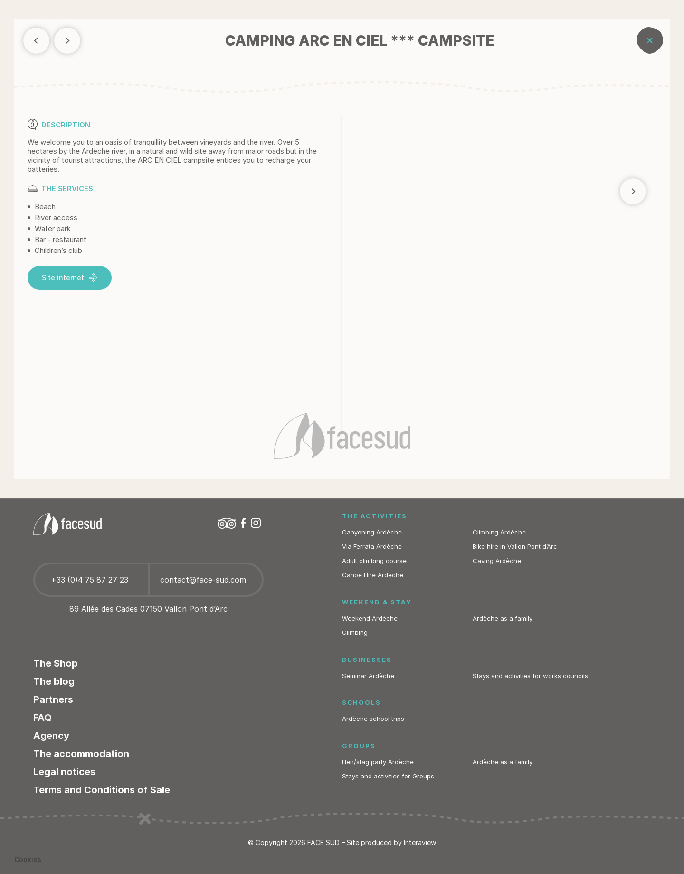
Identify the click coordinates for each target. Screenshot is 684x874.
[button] (28, 860)
